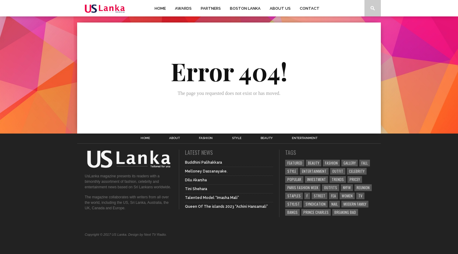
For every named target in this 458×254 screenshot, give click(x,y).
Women (347, 195)
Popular (294, 179)
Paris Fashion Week (302, 187)
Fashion (206, 138)
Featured (294, 162)
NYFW (347, 187)
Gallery (350, 162)
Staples (294, 195)
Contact (310, 8)
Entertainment (304, 138)
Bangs (292, 212)
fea (333, 195)
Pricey (355, 179)
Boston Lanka (245, 8)
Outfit (337, 171)
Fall (364, 162)
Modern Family (355, 204)
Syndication (316, 204)
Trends (338, 179)
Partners (211, 8)
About (174, 138)
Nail (334, 204)
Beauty (267, 138)
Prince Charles (316, 212)
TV (360, 195)
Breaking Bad (345, 212)
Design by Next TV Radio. (147, 234)
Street (319, 195)
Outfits (330, 187)
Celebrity (356, 171)
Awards (183, 8)
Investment (316, 179)
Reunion (363, 187)
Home (160, 8)
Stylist (293, 204)
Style (236, 138)
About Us (280, 8)
